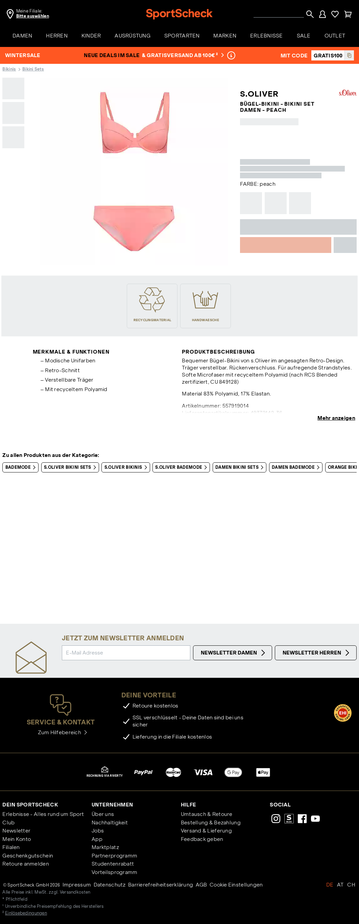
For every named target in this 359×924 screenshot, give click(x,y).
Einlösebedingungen (26, 913)
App (97, 839)
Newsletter (16, 830)
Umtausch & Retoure (207, 814)
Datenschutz (110, 885)
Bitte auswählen (32, 16)
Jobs (98, 830)
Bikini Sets (33, 69)
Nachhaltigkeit (110, 822)
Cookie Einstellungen (236, 885)
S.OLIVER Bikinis (127, 467)
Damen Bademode (297, 467)
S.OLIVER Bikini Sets (71, 467)
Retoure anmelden (25, 864)
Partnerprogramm (114, 855)
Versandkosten (75, 892)
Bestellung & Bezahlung (211, 822)
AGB (201, 885)
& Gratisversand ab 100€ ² (183, 55)
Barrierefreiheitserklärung (160, 885)
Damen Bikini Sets (240, 467)
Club (8, 822)
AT (340, 885)
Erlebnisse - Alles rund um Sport (43, 814)
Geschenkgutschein (27, 855)
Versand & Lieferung (206, 830)
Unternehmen (112, 804)
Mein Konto (16, 839)
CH (351, 885)
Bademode (22, 467)
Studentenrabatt (113, 864)
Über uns (103, 814)
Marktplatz (105, 847)
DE (330, 885)
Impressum (77, 885)
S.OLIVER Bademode (182, 467)
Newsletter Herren (317, 653)
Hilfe (188, 804)
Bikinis (9, 69)
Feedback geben (202, 839)
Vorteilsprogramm (114, 872)
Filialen (11, 847)
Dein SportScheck (30, 804)
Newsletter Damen (234, 653)
